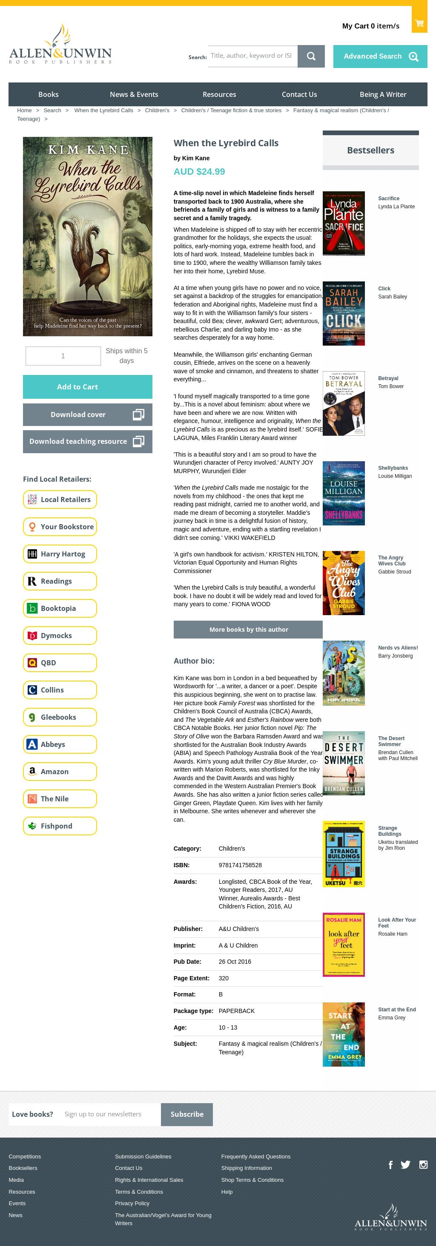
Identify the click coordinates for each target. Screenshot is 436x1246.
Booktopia (58, 608)
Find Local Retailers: (57, 479)
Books (48, 94)
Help (227, 1192)
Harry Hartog (63, 554)
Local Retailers (66, 499)
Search (197, 57)
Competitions (25, 1156)
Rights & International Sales (149, 1180)
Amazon (55, 771)
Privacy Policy (132, 1203)
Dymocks (56, 635)
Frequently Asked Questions (256, 1156)
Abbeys (53, 744)
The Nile (55, 798)
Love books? (32, 1114)
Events (17, 1203)
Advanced (373, 56)
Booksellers (23, 1168)
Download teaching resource (78, 441)
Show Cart (419, 19)
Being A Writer (383, 94)
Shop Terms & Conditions (252, 1180)
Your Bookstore (67, 526)
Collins (52, 690)
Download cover (78, 414)
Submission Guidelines (143, 1156)
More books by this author (248, 629)
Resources (219, 94)
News (16, 1215)
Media (16, 1180)
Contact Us (299, 94)
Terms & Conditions (139, 1192)
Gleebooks (58, 717)
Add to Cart (77, 387)
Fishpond (56, 826)
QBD (48, 662)
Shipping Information (246, 1168)
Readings (56, 581)
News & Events (134, 94)
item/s (370, 26)
